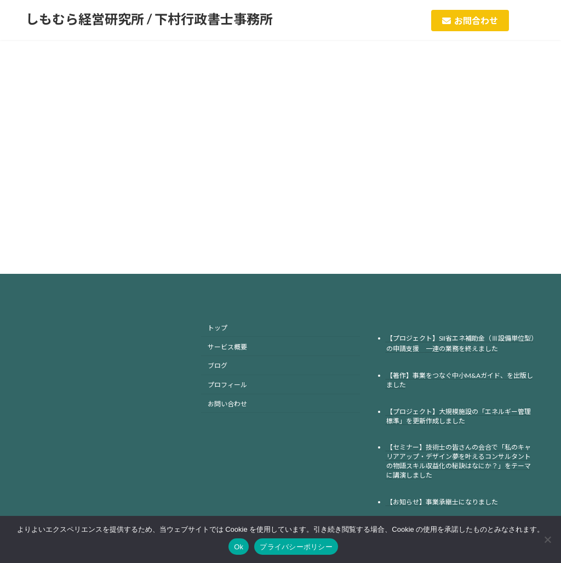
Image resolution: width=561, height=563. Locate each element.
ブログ (217, 365)
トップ (217, 328)
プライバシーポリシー (296, 547)
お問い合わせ (227, 404)
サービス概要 (227, 346)
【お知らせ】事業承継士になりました (442, 502)
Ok (238, 547)
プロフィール (227, 385)
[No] (547, 539)
